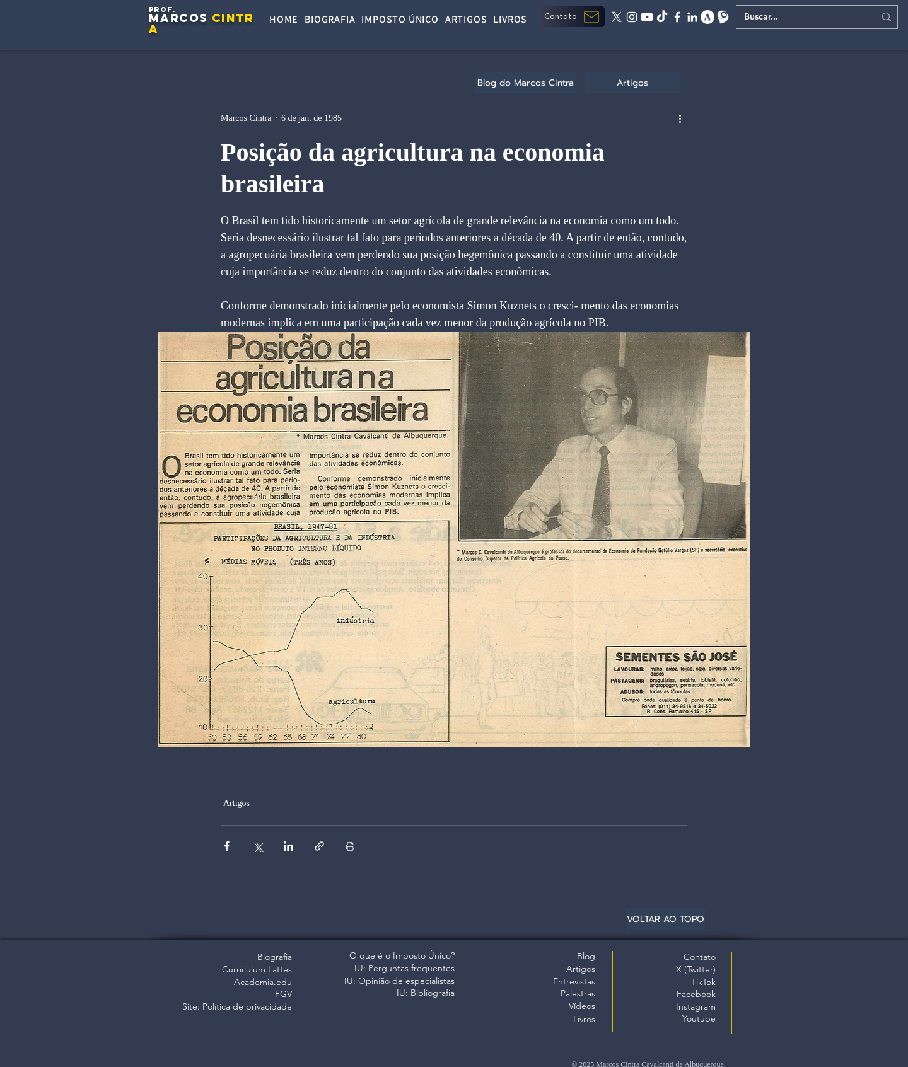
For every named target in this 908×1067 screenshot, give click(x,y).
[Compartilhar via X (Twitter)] (258, 846)
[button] (573, 16)
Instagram (696, 1006)
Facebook (696, 994)
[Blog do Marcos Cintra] (525, 82)
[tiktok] (662, 17)
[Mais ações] (679, 117)
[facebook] (677, 17)
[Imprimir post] (350, 846)
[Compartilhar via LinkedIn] (288, 846)
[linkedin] (692, 17)
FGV (283, 994)
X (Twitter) (696, 969)
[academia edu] (707, 17)
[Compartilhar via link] (319, 846)
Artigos (236, 803)
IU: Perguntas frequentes (404, 968)
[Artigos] (632, 82)
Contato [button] (700, 956)
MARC (169, 18)
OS (198, 18)
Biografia (274, 956)
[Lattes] (723, 17)
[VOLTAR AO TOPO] (665, 919)
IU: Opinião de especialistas (399, 980)
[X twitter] (617, 17)
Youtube (699, 1018)
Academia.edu (263, 982)
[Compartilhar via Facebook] (227, 846)
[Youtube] (647, 17)
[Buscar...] (800, 17)
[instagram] (632, 17)
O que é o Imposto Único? (402, 955)
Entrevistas (574, 981)
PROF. (162, 9)
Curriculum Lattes (257, 969)
